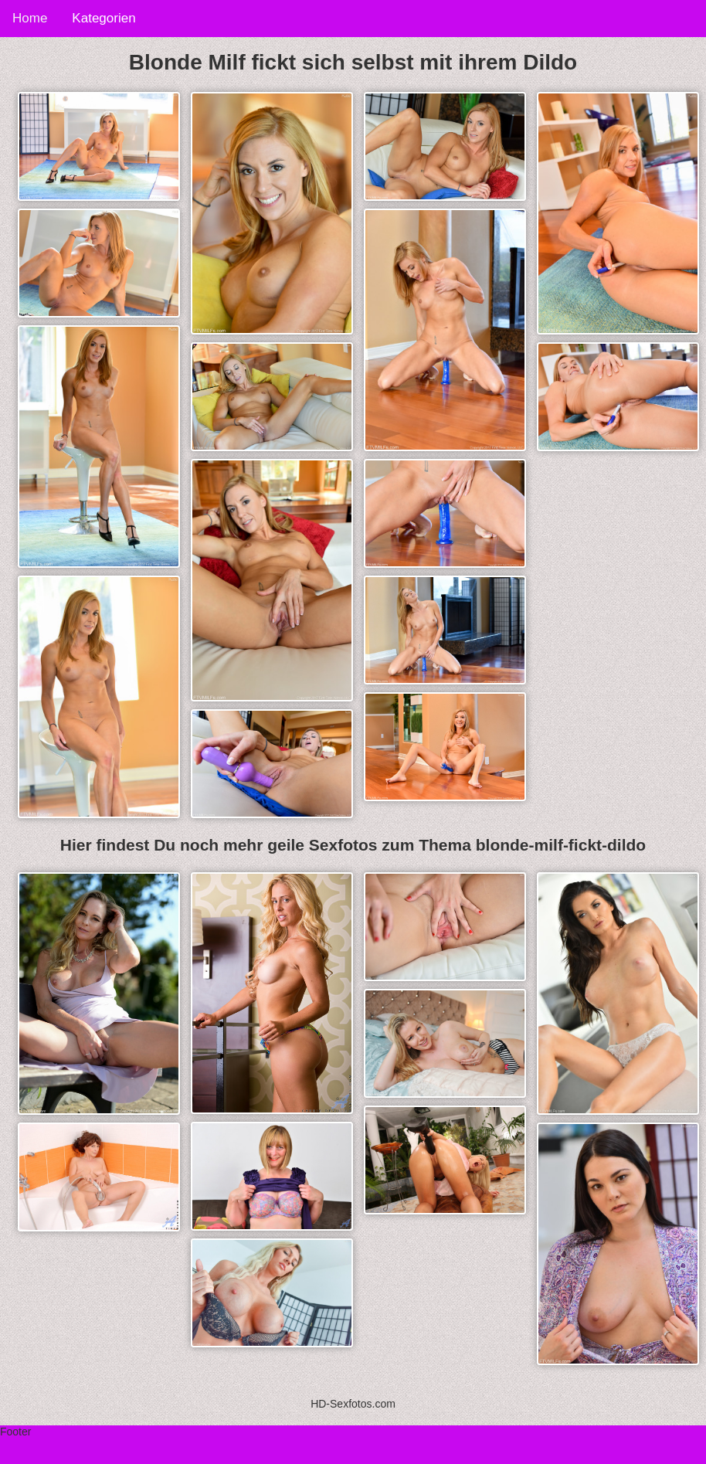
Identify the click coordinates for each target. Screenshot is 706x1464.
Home (29, 18)
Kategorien (103, 18)
